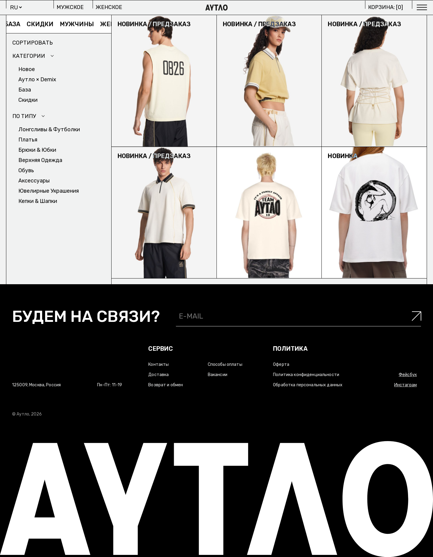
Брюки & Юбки (37, 150)
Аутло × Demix (37, 79)
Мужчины (80, 24)
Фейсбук (408, 374)
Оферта (281, 364)
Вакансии (217, 374)
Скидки (42, 24)
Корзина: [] (385, 7)
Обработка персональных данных (307, 384)
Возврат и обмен (165, 384)
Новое (26, 69)
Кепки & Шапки (37, 201)
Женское (109, 7)
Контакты (158, 364)
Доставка (158, 374)
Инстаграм (405, 384)
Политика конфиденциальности (306, 374)
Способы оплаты (225, 364)
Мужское (70, 7)
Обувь (26, 170)
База (15, 24)
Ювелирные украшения (48, 191)
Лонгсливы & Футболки (49, 129)
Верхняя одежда (40, 160)
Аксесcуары (34, 180)
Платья (27, 139)
